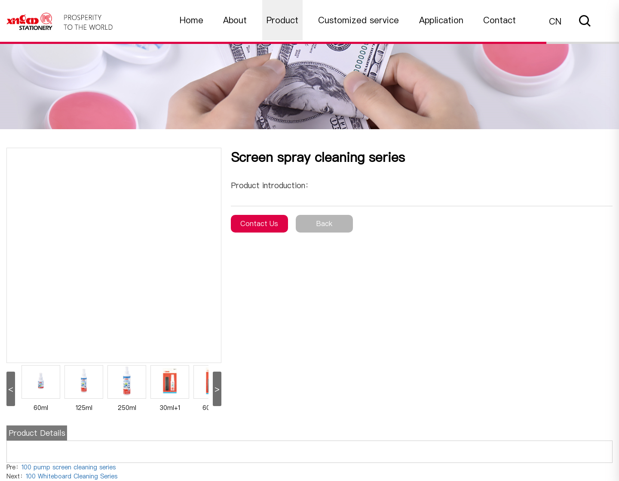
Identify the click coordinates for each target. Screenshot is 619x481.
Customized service (358, 20)
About (235, 20)
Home (191, 20)
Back (324, 223)
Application (441, 20)
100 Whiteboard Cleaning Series (71, 476)
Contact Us (259, 223)
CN (555, 22)
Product (282, 20)
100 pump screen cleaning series (68, 467)
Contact (499, 20)
